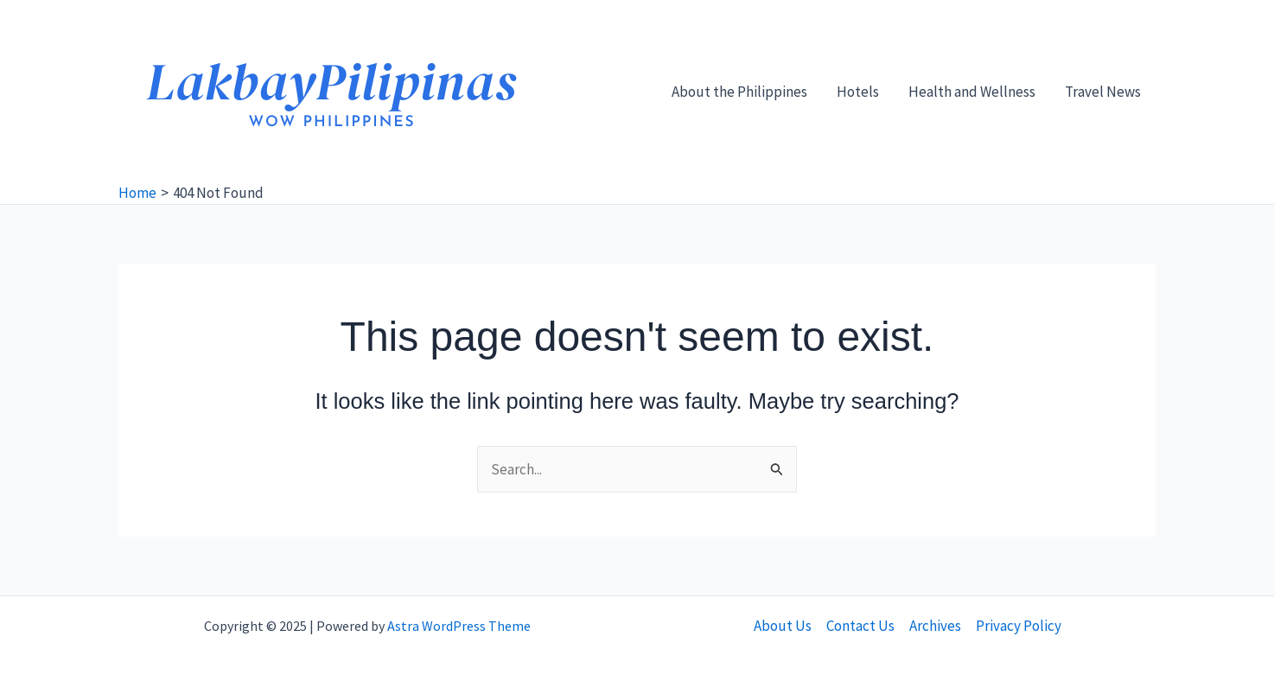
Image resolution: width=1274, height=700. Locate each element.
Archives (935, 625)
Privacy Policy (1018, 625)
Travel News (1103, 91)
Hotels (858, 91)
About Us (783, 625)
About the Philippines (739, 91)
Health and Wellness (971, 91)
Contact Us (860, 625)
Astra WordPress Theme (459, 625)
